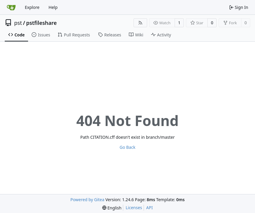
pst (18, 23)
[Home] (11, 7)
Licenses (134, 207)
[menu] (111, 208)
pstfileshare (41, 23)
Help (53, 7)
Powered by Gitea (87, 199)
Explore (32, 7)
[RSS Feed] (140, 22)
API (149, 207)
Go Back (127, 147)
